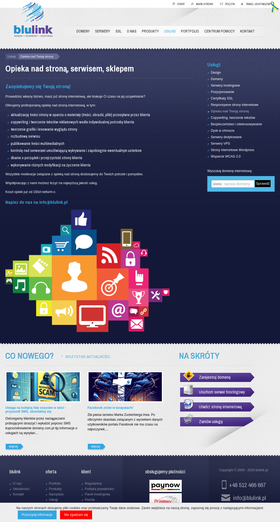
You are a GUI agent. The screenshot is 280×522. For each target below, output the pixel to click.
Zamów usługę (211, 421)
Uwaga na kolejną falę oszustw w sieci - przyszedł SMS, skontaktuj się (35, 409)
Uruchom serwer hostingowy (222, 392)
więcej (13, 446)
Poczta (230, 4)
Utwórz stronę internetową (220, 407)
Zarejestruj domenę (214, 377)
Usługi (12, 56)
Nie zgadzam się (76, 515)
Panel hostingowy (259, 4)
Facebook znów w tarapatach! (110, 408)
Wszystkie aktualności (87, 356)
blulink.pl (262, 470)
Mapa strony (205, 4)
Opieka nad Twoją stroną (36, 56)
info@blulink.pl (53, 202)
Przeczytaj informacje (37, 515)
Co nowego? (29, 356)
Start (181, 4)
